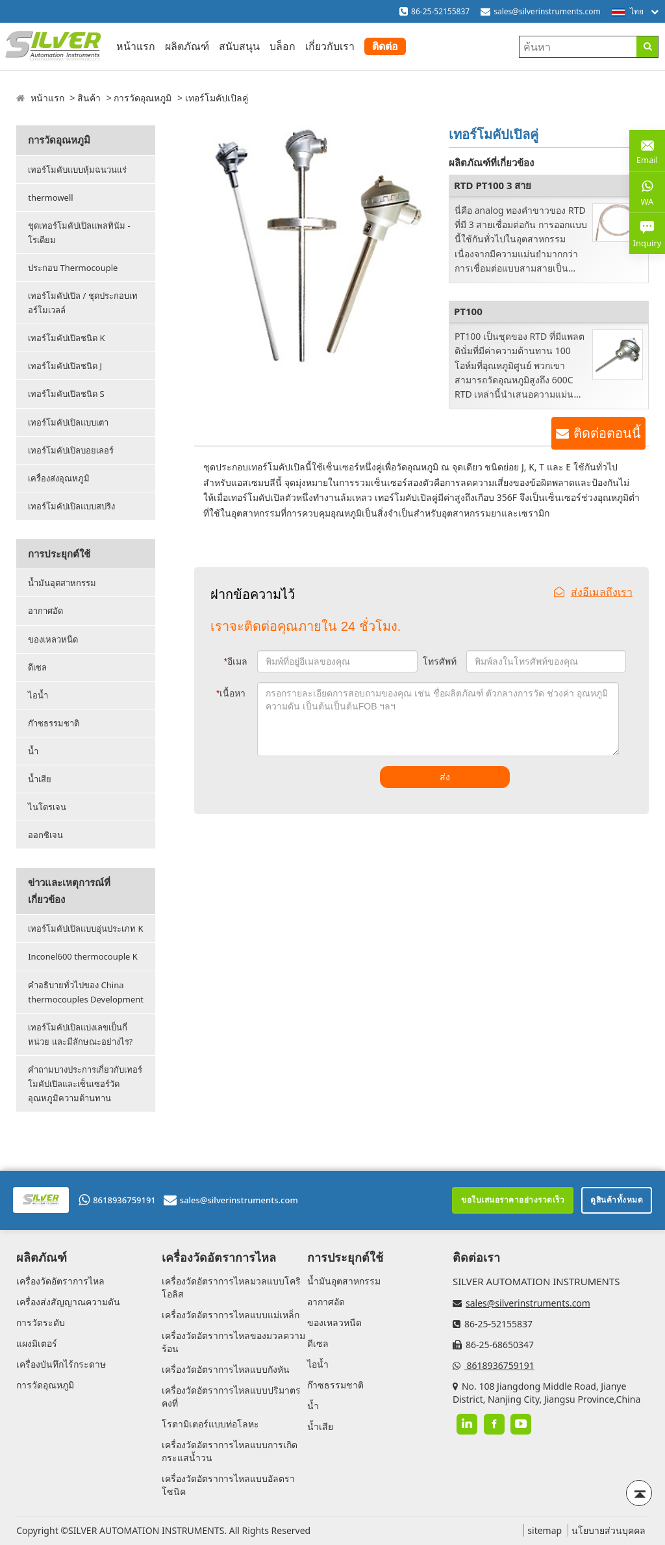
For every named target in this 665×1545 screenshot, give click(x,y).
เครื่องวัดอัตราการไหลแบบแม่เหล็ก (230, 1315)
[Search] (647, 46)
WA (647, 191)
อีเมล (235, 661)
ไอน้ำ (38, 695)
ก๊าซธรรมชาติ (53, 723)
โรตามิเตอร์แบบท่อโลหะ (210, 1424)
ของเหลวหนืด (53, 639)
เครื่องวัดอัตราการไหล (60, 1281)
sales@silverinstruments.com (547, 11)
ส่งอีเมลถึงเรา (593, 592)
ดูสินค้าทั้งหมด (616, 1199)
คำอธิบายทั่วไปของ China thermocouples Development (86, 992)
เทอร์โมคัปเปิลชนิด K (66, 338)
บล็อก (282, 46)
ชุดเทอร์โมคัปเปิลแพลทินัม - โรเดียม (79, 233)
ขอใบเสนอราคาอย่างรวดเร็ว (512, 1199)
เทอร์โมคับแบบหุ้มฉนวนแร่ (77, 169)
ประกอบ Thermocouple (73, 268)
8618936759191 (117, 1200)
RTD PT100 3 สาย (492, 185)
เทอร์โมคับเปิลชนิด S (66, 394)
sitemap (544, 1530)
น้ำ (33, 751)
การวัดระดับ (40, 1322)
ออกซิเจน (45, 835)
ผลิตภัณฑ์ (187, 46)
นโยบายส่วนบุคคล (608, 1530)
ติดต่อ (385, 46)
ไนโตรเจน (47, 807)
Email (647, 150)
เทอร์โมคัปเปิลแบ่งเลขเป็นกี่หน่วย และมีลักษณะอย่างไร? (80, 1034)
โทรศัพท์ (440, 661)
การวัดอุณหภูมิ (142, 98)
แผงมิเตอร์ (36, 1343)
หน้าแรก (135, 46)
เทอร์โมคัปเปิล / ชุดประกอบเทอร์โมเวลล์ (83, 303)
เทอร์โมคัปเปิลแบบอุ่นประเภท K (85, 928)
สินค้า (89, 98)
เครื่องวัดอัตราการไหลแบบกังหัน (226, 1369)
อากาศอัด (45, 611)
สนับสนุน (239, 46)
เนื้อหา (230, 693)
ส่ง (445, 777)
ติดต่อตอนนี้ (607, 433)
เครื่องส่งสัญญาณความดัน (68, 1302)
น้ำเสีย (39, 779)
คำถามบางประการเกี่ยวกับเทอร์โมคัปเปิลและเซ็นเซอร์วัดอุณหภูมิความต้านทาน (85, 1084)
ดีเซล (37, 667)
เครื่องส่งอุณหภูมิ (59, 478)
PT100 (468, 311)
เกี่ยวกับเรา (330, 46)
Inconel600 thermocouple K (83, 956)
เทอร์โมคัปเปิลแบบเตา (68, 422)
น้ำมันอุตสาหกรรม (62, 583)
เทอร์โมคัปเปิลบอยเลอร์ (71, 450)
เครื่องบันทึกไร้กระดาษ (61, 1364)
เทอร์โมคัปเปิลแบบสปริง (71, 506)
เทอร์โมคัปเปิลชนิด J (65, 366)
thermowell (50, 197)
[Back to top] (639, 1493)
